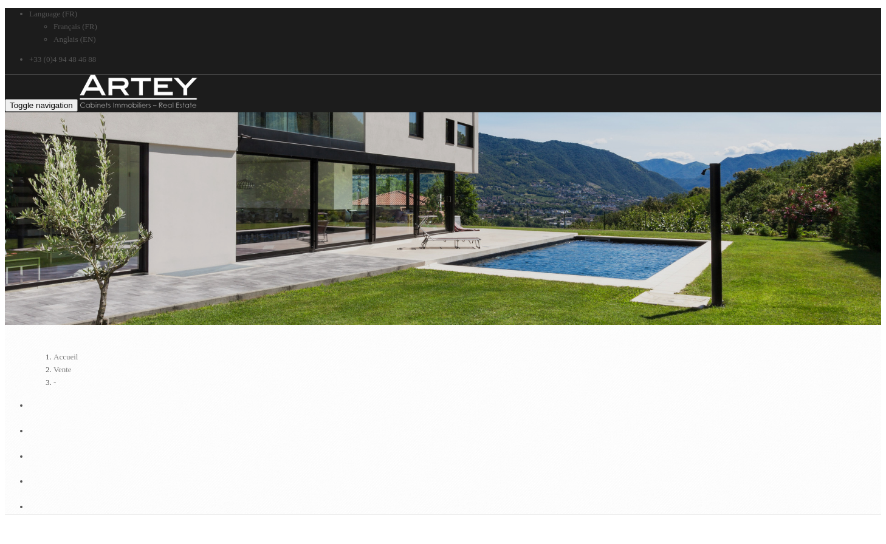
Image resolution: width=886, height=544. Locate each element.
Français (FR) (75, 26)
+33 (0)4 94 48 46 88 (62, 59)
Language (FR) (53, 13)
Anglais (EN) (74, 39)
